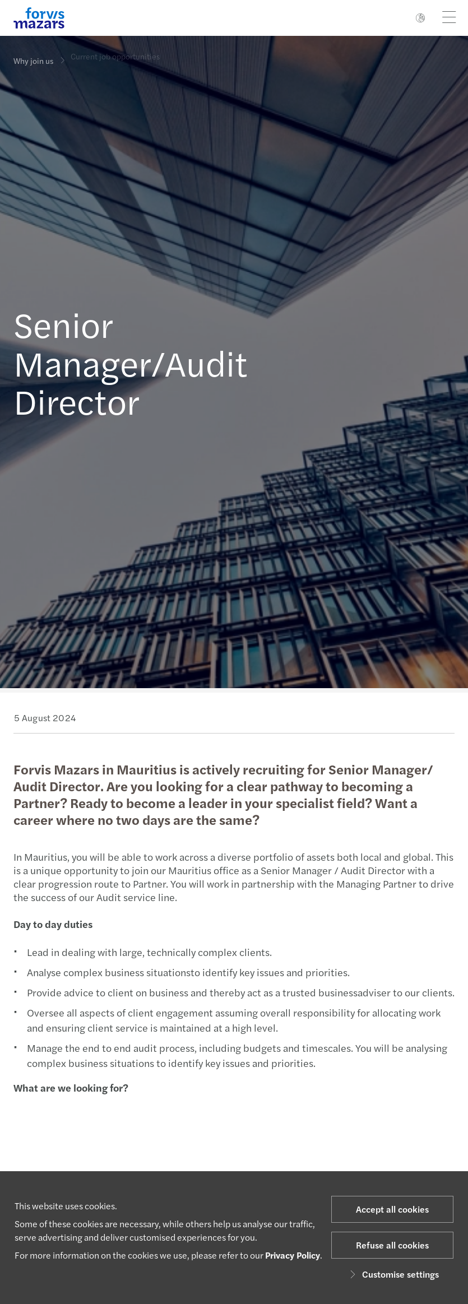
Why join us (33, 60)
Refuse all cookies (392, 1244)
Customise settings (392, 1274)
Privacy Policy (292, 1255)
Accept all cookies (392, 1209)
